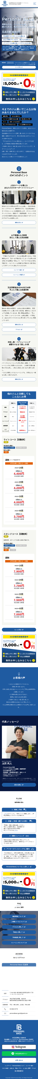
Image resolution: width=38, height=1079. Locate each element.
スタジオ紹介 (5, 1068)
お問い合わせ (19, 1060)
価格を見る (19, 222)
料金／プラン (18, 1068)
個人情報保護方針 (19, 1071)
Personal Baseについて (18, 1065)
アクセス (19, 329)
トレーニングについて (19, 942)
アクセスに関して (19, 927)
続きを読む (19, 785)
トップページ (8, 1065)
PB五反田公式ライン (19, 1054)
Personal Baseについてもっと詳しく (19, 866)
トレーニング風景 (19, 274)
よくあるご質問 (26, 1068)
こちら (6, 813)
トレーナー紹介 (19, 270)
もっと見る (19, 67)
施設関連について (19, 916)
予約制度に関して (19, 937)
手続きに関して (19, 932)
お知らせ (12, 1068)
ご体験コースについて (19, 921)
